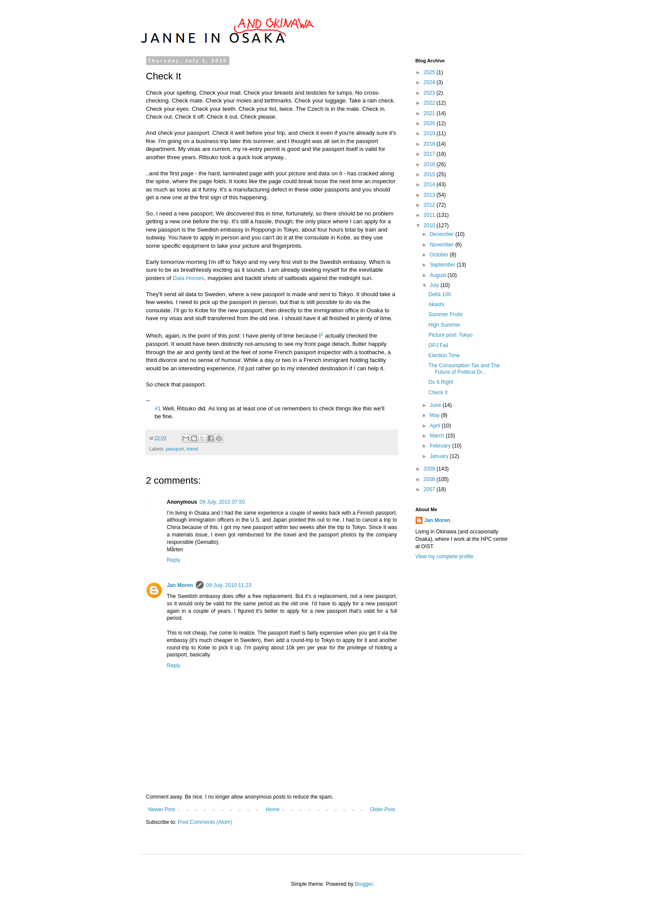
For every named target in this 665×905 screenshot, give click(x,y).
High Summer (444, 325)
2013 (430, 195)
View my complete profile (445, 556)
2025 (430, 72)
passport (175, 448)
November (442, 245)
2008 (430, 479)
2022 (430, 103)
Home (273, 809)
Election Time (444, 355)
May (435, 415)
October (440, 255)
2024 (430, 82)
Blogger (364, 884)
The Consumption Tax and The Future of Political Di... (464, 368)
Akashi (436, 304)
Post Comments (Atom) (205, 822)
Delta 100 (439, 294)
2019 (430, 133)
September (443, 265)
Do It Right (440, 382)
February (441, 446)
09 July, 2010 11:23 (229, 585)
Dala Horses (189, 278)
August (438, 275)
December (442, 234)
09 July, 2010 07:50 (222, 502)
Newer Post (161, 809)
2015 (430, 174)
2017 (430, 154)
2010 (430, 225)
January (440, 456)
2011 (430, 215)
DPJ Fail (438, 345)
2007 (430, 489)
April (435, 426)
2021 (430, 113)
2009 (430, 469)
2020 (430, 123)
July (435, 285)
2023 (430, 93)
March (438, 436)
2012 (430, 205)
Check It (437, 392)
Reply (174, 560)
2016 (430, 164)
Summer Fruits (445, 314)
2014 (430, 184)
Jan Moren (180, 585)
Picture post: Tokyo (450, 335)
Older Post (382, 809)
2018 (430, 144)
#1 (158, 408)
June (436, 405)
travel (192, 448)
